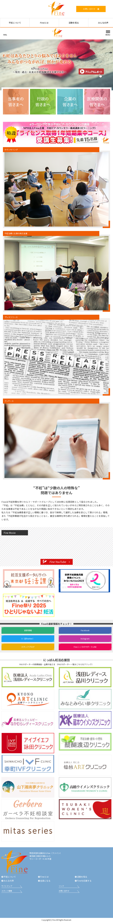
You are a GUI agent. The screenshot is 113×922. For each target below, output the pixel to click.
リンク (61, 886)
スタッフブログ (28, 646)
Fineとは (44, 22)
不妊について (15, 22)
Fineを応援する (84, 880)
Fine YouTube (57, 562)
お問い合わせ (89, 8)
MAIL (5, 34)
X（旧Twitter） (27, 638)
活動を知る (74, 22)
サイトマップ (6, 886)
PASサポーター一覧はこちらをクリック (75, 664)
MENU (107, 34)
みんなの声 (9, 880)
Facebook (85, 630)
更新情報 (28, 630)
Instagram (85, 638)
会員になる (45, 880)
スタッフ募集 (6, 890)
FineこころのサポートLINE (85, 646)
